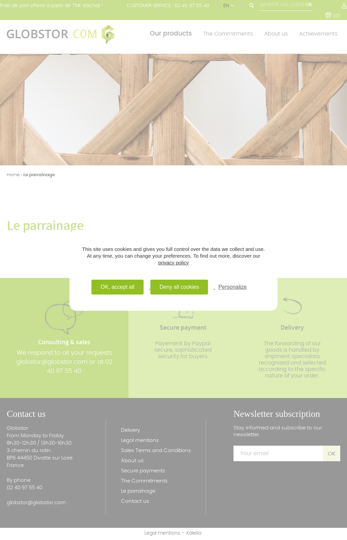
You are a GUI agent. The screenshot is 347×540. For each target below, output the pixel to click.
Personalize (232, 287)
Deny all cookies (179, 287)
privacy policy (173, 262)
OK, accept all (118, 287)
